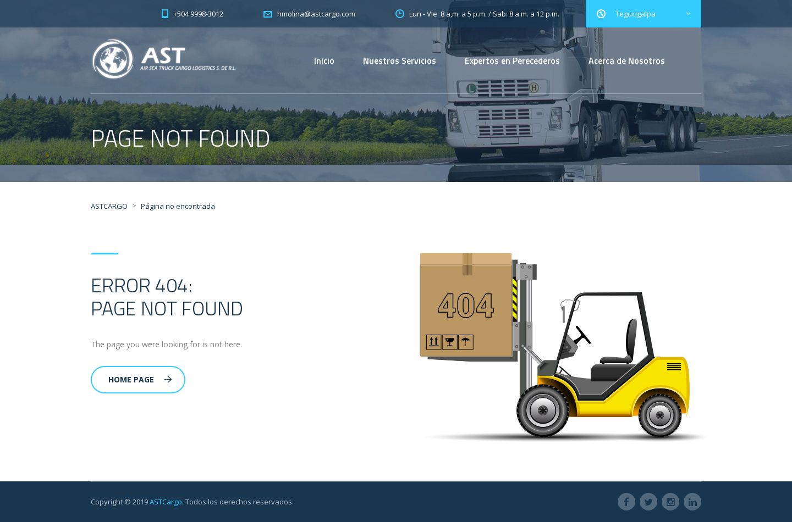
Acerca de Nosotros (626, 60)
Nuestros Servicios (399, 60)
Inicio (324, 60)
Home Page (140, 379)
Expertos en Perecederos (512, 60)
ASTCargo (166, 502)
